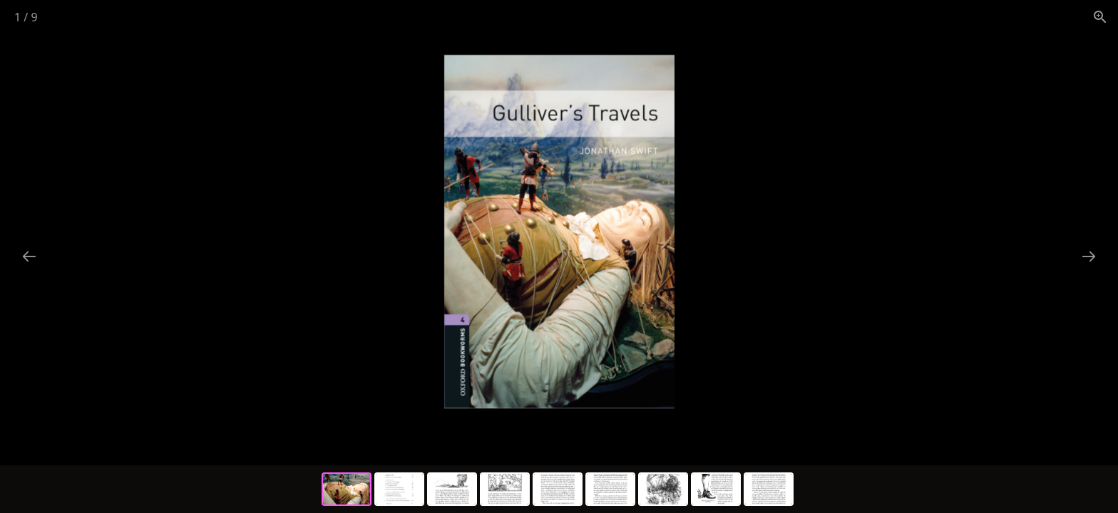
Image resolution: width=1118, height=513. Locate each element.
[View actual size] (1100, 16)
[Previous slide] (29, 256)
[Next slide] (1089, 256)
